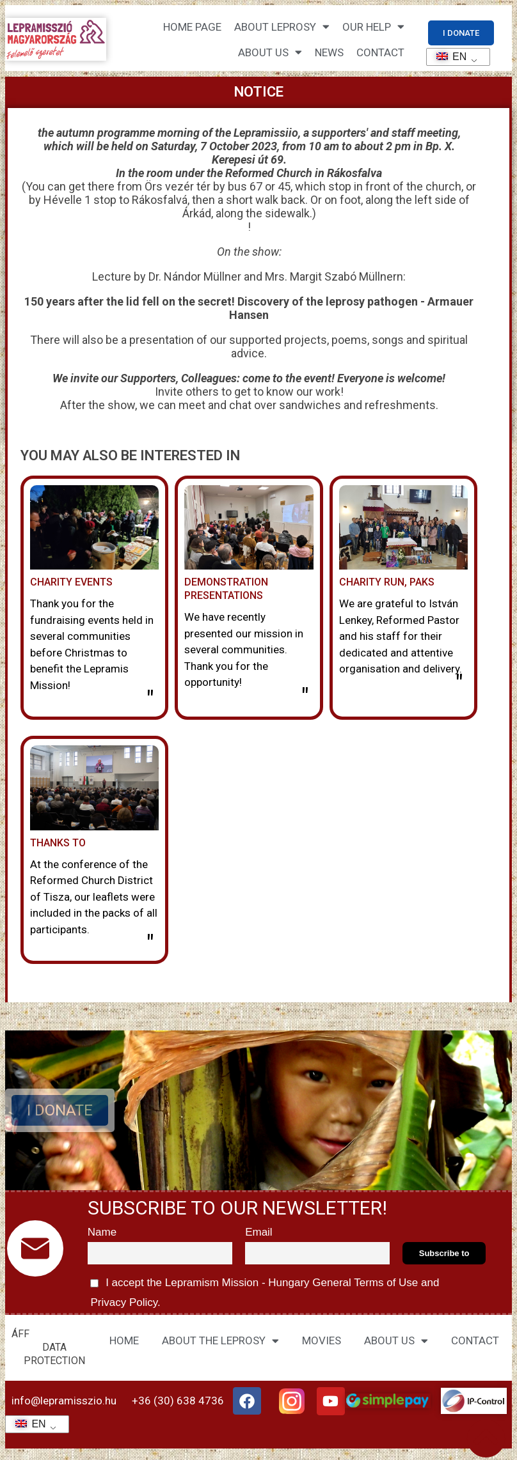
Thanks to (58, 843)
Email (259, 1232)
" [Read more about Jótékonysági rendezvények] (150, 700)
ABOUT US (396, 1341)
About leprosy (282, 26)
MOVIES (321, 1340)
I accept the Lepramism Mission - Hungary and (264, 1290)
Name (102, 1232)
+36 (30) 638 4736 (178, 1400)
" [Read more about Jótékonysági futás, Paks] (459, 684)
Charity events (71, 582)
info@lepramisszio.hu (64, 1400)
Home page (192, 26)
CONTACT (380, 52)
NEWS (329, 52)
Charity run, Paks (386, 582)
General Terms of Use (365, 1283)
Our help (373, 26)
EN (447, 56)
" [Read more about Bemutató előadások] (305, 697)
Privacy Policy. (124, 1302)
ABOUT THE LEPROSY (220, 1341)
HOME (124, 1340)
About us (270, 52)
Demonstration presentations (226, 589)
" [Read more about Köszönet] (150, 944)
